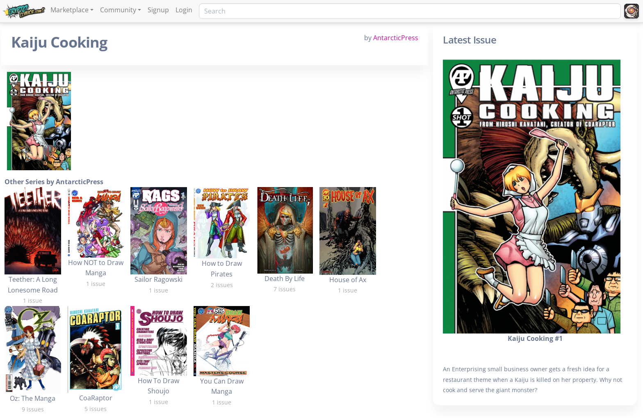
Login (184, 9)
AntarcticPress (395, 37)
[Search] (410, 11)
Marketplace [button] (69, 9)
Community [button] (118, 9)
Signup (158, 9)
